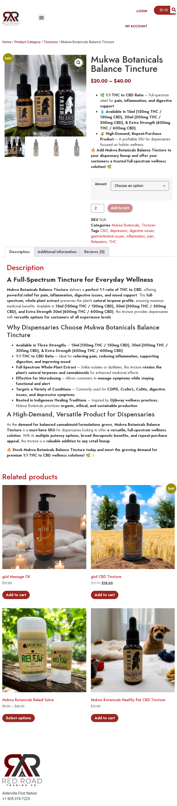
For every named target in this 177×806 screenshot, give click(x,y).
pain (150, 236)
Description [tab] (19, 251)
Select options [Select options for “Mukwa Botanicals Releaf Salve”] (18, 718)
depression (118, 230)
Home (6, 42)
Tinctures (50, 42)
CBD (104, 230)
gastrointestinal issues (107, 236)
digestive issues (142, 230)
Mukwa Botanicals (125, 225)
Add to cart (120, 208)
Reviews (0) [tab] (94, 251)
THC (112, 241)
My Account (136, 26)
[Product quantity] (97, 208)
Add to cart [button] (16, 594)
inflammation (135, 236)
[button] (41, 17)
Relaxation (99, 241)
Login (141, 11)
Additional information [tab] (57, 251)
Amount (101, 184)
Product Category (27, 42)
